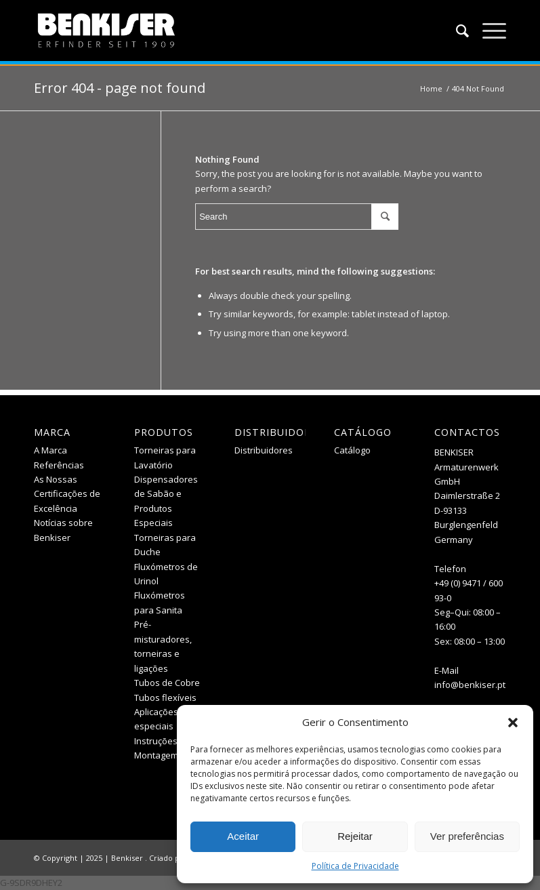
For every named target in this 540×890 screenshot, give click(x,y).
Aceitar (243, 836)
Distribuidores (263, 450)
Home (431, 88)
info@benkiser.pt (469, 685)
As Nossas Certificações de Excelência (67, 493)
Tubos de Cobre (167, 682)
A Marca (50, 450)
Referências (59, 465)
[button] (513, 722)
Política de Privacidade (355, 866)
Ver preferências (467, 836)
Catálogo (352, 450)
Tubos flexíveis (165, 697)
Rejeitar (355, 836)
